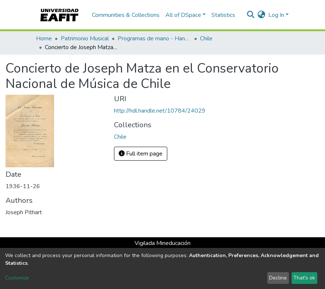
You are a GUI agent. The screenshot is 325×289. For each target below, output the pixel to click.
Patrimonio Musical (85, 38)
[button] (261, 15)
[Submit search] (251, 15)
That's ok (304, 277)
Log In (276, 15)
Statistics (223, 15)
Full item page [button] (140, 154)
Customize (17, 277)
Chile (206, 38)
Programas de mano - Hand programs (154, 38)
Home (44, 38)
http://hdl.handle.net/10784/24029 (160, 111)
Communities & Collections (126, 15)
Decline (278, 277)
